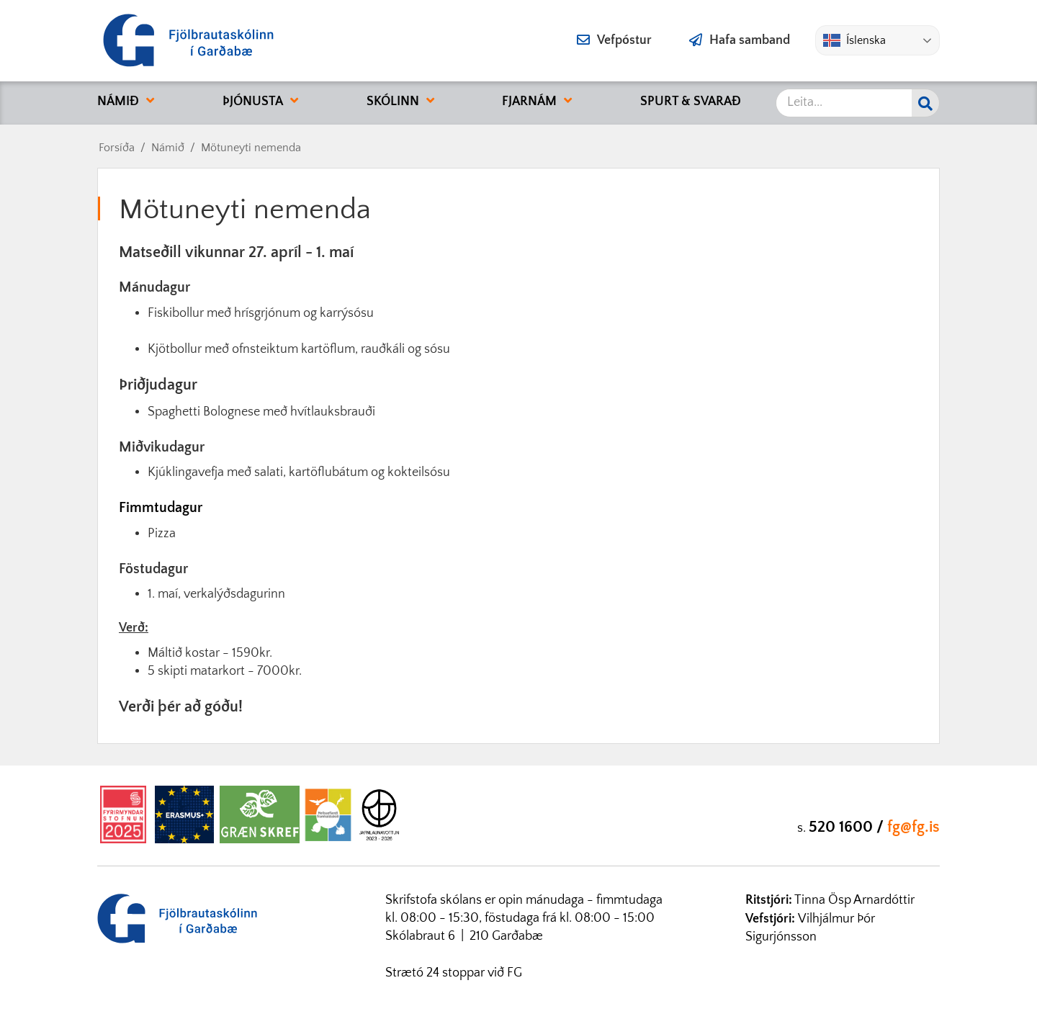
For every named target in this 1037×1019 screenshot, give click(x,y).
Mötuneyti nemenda (251, 147)
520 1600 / (848, 827)
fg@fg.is (913, 827)
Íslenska (854, 40)
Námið (167, 147)
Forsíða (117, 147)
